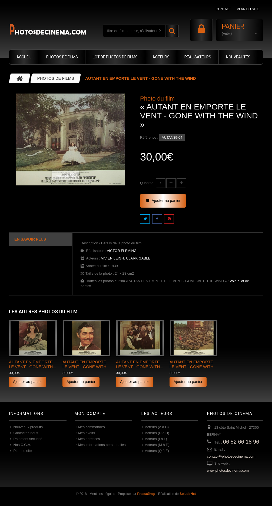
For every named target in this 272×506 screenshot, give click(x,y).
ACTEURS (161, 57)
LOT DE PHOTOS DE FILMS (115, 57)
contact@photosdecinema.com (231, 456)
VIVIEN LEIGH (112, 258)
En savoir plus (30, 239)
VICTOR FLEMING (122, 251)
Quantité (146, 183)
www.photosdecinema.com (228, 470)
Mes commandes (91, 427)
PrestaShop (146, 494)
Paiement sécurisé (27, 439)
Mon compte (90, 413)
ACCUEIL (23, 57)
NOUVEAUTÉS (238, 57)
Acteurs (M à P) (157, 445)
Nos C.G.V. (21, 445)
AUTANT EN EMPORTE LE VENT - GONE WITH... (32, 364)
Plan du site (22, 451)
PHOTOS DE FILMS (62, 57)
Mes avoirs (86, 433)
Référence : (149, 137)
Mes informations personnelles (102, 445)
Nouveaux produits (27, 427)
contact (223, 9)
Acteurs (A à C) (157, 427)
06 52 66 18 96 (241, 442)
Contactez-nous (25, 433)
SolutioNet (188, 494)
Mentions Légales (102, 494)
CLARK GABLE (138, 258)
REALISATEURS (197, 57)
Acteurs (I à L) (156, 439)
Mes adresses (89, 439)
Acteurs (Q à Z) (157, 451)
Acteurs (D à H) (157, 433)
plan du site (248, 9)
